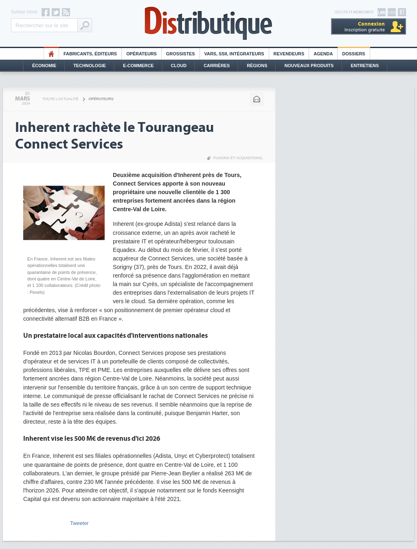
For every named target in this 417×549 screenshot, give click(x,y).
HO (51, 53)
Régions (257, 65)
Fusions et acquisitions (237, 158)
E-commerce (138, 65)
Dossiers (353, 53)
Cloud (179, 65)
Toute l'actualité (60, 99)
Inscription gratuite (365, 27)
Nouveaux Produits (309, 65)
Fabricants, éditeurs (90, 53)
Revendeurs (289, 53)
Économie (44, 65)
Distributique (208, 23)
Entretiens (365, 65)
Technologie (89, 65)
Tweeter (79, 523)
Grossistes (180, 53)
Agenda (323, 53)
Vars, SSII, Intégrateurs (234, 53)
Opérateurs (141, 53)
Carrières (217, 65)
